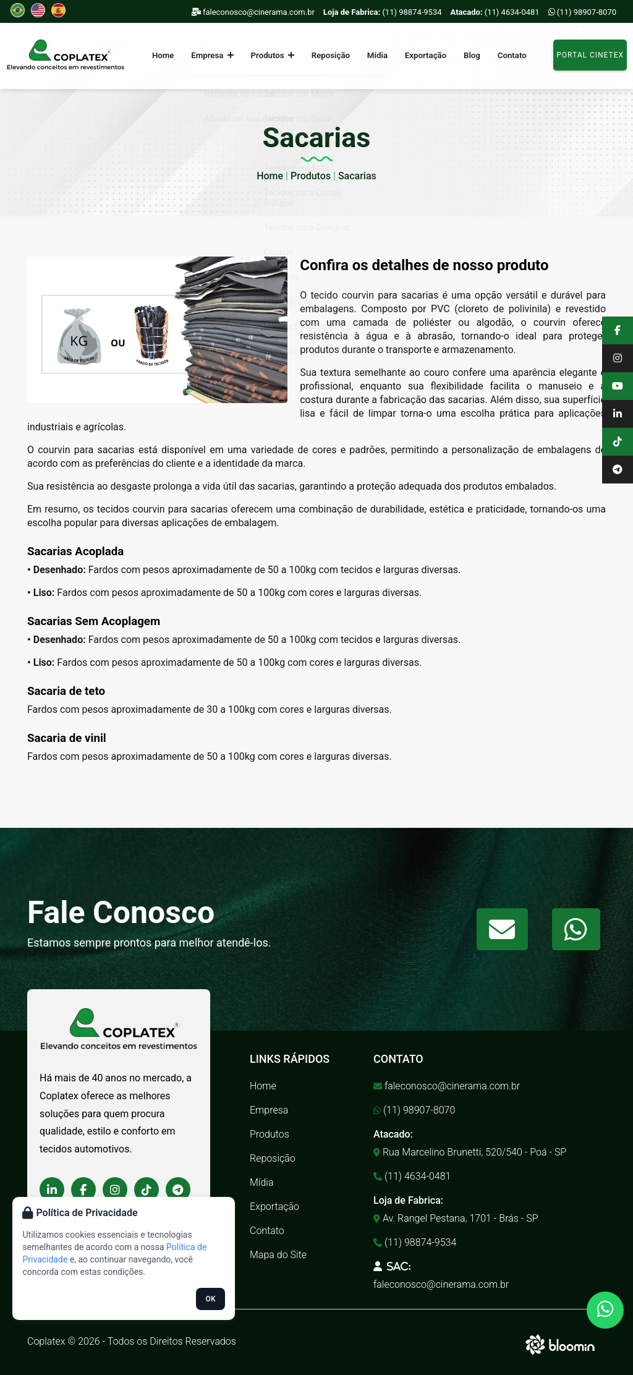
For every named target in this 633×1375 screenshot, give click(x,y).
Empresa (219, 55)
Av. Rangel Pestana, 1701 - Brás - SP (455, 1218)
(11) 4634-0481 (495, 12)
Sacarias (357, 176)
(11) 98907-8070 (582, 12)
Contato (501, 55)
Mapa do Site (278, 1255)
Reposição (331, 55)
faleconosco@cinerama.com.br (253, 12)
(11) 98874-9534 (382, 12)
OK (211, 1299)
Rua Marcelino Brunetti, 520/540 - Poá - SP (469, 1152)
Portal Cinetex (590, 55)
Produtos (276, 55)
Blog (464, 55)
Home (173, 55)
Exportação (421, 55)
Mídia (376, 55)
